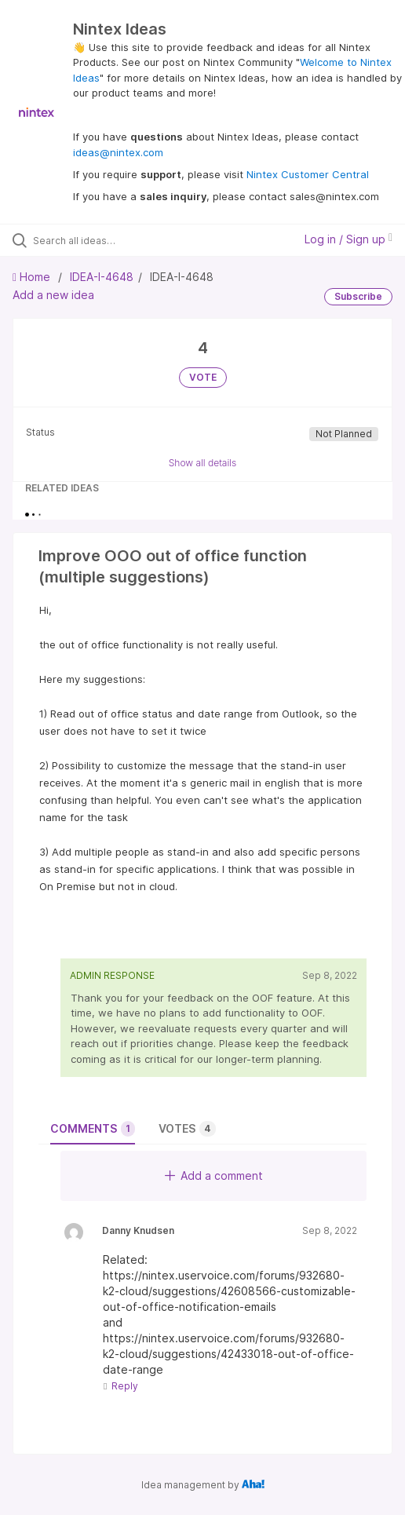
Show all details (203, 463)
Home (33, 276)
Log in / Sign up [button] (348, 239)
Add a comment (214, 1175)
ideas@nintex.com (118, 152)
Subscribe (358, 296)
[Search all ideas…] (121, 240)
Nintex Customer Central (307, 174)
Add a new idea (53, 294)
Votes (187, 1129)
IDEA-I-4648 (101, 276)
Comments (92, 1129)
